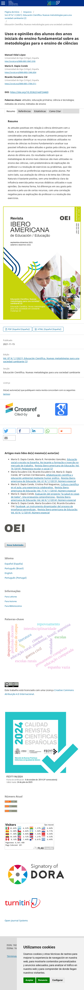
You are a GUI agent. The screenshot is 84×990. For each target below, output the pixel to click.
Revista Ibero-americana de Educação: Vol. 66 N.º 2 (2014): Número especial (43, 498)
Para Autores (11, 601)
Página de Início (12, 11)
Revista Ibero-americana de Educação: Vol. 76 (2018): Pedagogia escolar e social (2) (45, 467)
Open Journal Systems (16, 920)
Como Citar (55, 111)
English (8, 573)
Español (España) (14, 563)
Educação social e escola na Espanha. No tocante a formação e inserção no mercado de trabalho (45, 462)
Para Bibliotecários (13, 606)
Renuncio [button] (42, 980)
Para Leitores (11, 596)
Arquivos (27, 11)
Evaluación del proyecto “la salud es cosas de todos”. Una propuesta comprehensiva (45, 495)
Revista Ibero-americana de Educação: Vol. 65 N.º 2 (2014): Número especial (44, 511)
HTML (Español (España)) (49, 329)
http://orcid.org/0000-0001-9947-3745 (20, 61)
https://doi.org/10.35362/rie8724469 (29, 92)
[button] (9, 431)
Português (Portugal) (16, 577)
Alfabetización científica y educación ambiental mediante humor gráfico (42, 476)
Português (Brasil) (14, 568)
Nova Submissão (15, 545)
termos (6, 394)
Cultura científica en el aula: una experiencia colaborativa (45, 486)
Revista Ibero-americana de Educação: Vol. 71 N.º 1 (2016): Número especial (43, 489)
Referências (24, 111)
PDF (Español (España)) (18, 329)
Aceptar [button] (29, 980)
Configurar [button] (57, 980)
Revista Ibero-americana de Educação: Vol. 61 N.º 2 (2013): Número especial (43, 480)
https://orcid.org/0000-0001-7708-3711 (20, 84)
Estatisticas (40, 111)
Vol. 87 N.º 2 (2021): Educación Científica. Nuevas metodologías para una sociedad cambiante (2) (38, 17)
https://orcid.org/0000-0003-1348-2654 (20, 72)
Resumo (11, 111)
